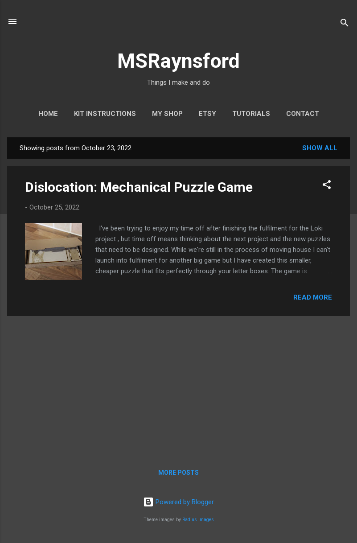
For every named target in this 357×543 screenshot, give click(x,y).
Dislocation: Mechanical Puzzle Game (139, 187)
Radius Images (198, 519)
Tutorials (251, 114)
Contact (302, 114)
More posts (178, 472)
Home (48, 114)
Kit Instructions (105, 114)
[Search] (344, 24)
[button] (326, 186)
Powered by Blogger (178, 502)
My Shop (167, 114)
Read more (312, 297)
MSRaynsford (178, 61)
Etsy (207, 114)
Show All (319, 148)
